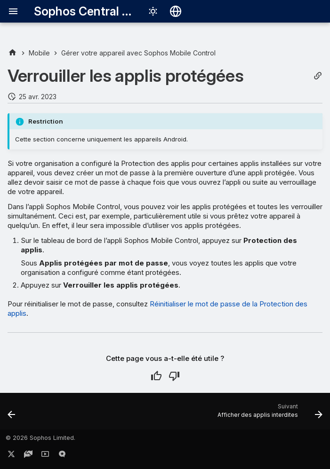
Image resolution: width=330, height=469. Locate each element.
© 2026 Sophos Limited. (40, 437)
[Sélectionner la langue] (175, 11)
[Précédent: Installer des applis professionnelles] (12, 414)
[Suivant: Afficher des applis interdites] (268, 414)
